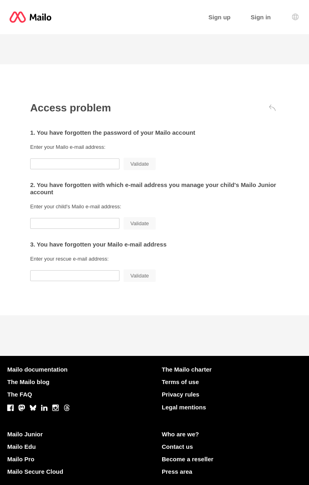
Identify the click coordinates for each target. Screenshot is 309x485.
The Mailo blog (28, 381)
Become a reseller (187, 459)
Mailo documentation (37, 369)
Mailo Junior (25, 434)
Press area (177, 471)
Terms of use (180, 381)
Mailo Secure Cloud (35, 471)
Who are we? (180, 434)
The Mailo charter (187, 369)
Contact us (177, 446)
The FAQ (19, 394)
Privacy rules (180, 394)
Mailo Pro (21, 459)
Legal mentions (184, 407)
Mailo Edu (21, 446)
